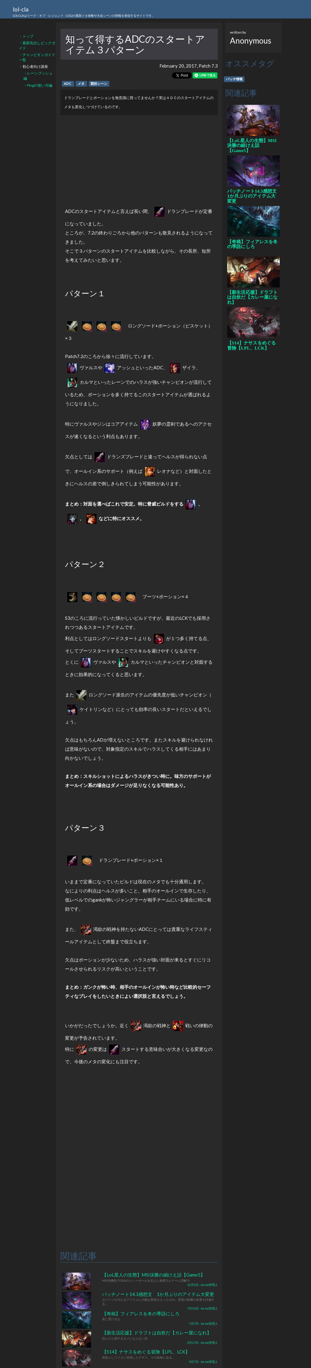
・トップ (26, 36)
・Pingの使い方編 (37, 85)
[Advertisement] (139, 157)
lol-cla (84, 12)
